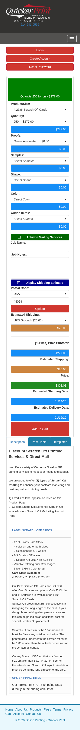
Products (36, 709)
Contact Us (33, 713)
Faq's (47, 709)
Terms (57, 709)
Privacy (68, 709)
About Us (21, 709)
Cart (8, 713)
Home (9, 709)
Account (18, 713)
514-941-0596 (29, 24)
